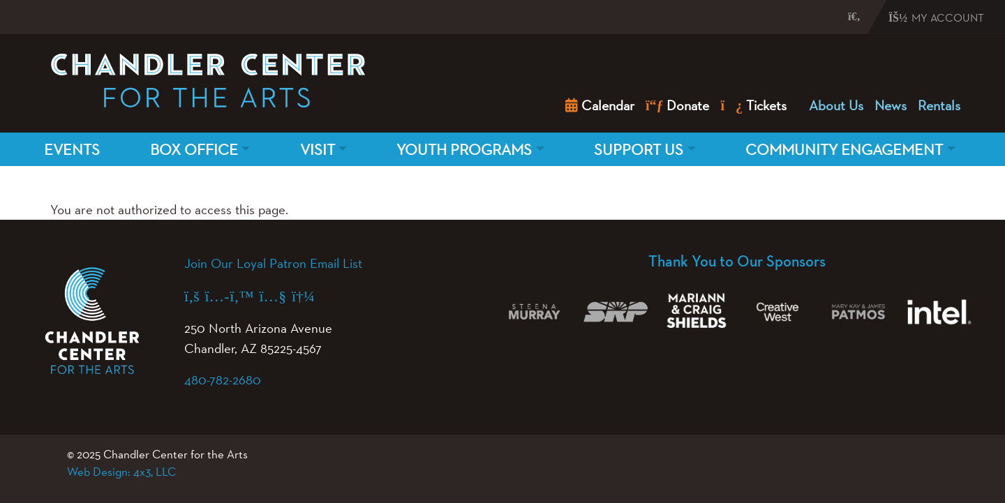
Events (72, 149)
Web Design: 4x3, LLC (121, 471)
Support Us (638, 149)
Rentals (939, 105)
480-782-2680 (222, 379)
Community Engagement (844, 149)
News (890, 105)
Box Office (194, 149)
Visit (317, 149)
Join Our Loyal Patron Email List (273, 263)
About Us (836, 105)
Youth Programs (464, 149)
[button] (841, 16)
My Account (936, 17)
